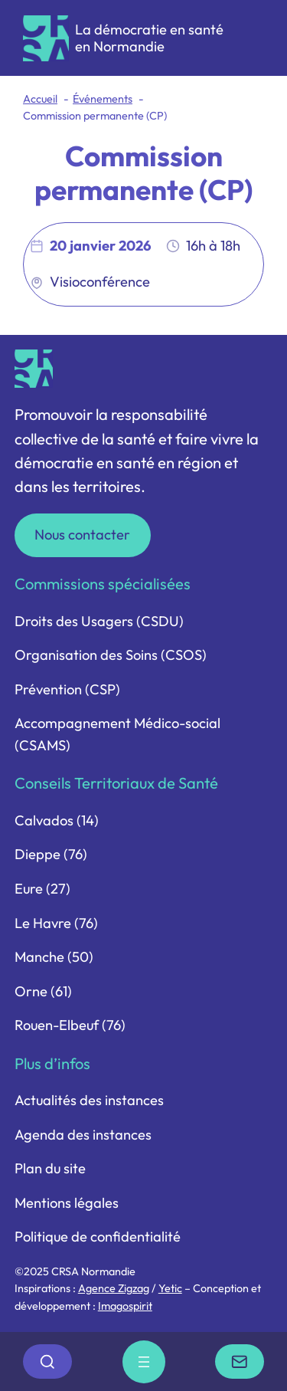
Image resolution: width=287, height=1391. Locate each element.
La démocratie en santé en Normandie (149, 38)
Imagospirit (125, 1306)
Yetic (170, 1288)
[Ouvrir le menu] (143, 1361)
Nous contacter (82, 534)
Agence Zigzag (113, 1288)
